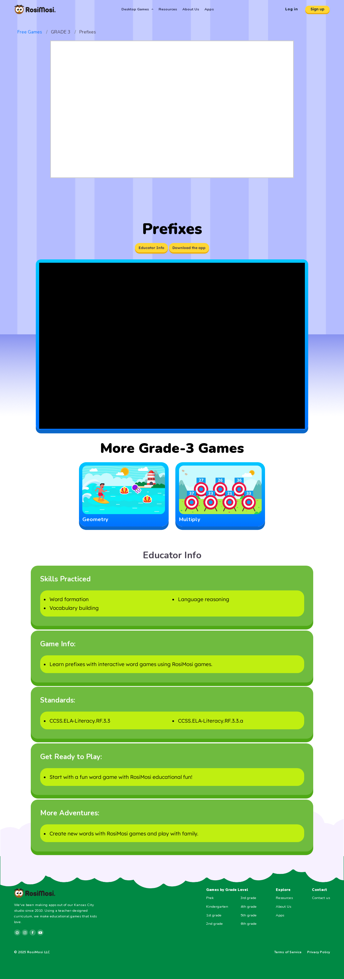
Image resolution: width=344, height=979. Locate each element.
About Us (190, 9)
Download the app (188, 247)
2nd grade (214, 923)
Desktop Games (137, 9)
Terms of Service (288, 952)
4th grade (249, 906)
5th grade (249, 915)
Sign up (317, 9)
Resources (168, 9)
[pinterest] (17, 932)
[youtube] (40, 932)
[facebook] (32, 932)
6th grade (249, 923)
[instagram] (25, 932)
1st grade (214, 915)
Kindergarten (217, 906)
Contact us (321, 897)
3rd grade (248, 897)
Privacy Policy (318, 952)
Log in (291, 9)
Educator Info (151, 247)
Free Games (29, 32)
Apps (209, 9)
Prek (210, 897)
